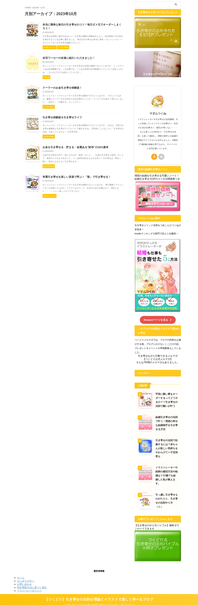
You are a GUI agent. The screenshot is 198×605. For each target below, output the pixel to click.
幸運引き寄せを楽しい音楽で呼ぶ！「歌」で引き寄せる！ (75, 178)
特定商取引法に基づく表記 (32, 583)
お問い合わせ (24, 580)
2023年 (35, 7)
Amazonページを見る (158, 319)
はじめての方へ (25, 576)
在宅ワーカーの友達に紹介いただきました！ (67, 58)
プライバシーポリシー (29, 586)
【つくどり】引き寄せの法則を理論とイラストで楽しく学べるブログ (99, 595)
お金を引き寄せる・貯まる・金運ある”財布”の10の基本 (74, 148)
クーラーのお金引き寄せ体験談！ (61, 88)
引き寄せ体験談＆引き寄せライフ (61, 118)
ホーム (20, 573)
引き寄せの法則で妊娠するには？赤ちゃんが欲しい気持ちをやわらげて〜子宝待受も (165, 448)
